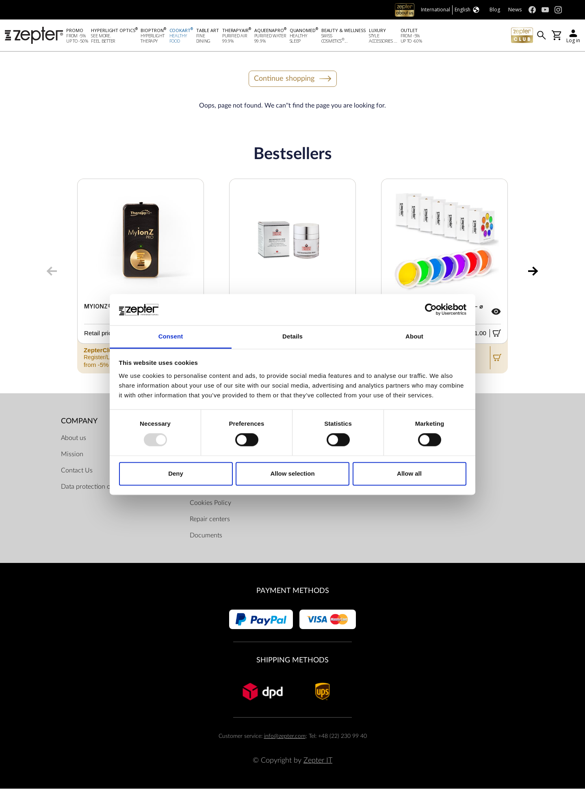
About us (73, 438)
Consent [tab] (170, 336)
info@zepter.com (285, 736)
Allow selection (292, 473)
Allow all (409, 473)
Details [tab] (292, 336)
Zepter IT (317, 760)
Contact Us (77, 471)
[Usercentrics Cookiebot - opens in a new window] (430, 310)
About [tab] (414, 336)
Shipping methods (292, 660)
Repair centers (210, 519)
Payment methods (292, 591)
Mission (72, 454)
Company (79, 421)
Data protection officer (93, 487)
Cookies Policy (210, 503)
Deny (175, 473)
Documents (206, 535)
